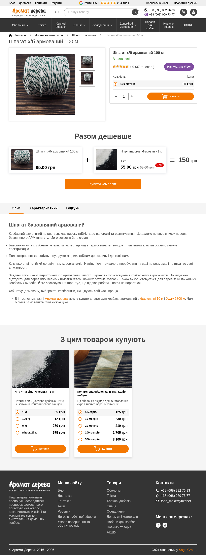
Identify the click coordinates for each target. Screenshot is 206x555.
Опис (16, 211)
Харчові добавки (61, 25)
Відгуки (73, 211)
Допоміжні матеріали (129, 25)
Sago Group (187, 549)
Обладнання (103, 25)
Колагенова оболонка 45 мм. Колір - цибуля (102, 393)
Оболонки (21, 25)
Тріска (42, 25)
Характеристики (44, 211)
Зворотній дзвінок (185, 3)
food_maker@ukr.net (173, 500)
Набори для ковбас (150, 25)
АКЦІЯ (187, 25)
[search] (135, 12)
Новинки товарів (168, 25)
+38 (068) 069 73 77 (159, 14)
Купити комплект (103, 187)
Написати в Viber (157, 3)
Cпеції (79, 25)
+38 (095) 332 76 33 (159, 10)
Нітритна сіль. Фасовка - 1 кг (35, 391)
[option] (45, 85)
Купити (170, 97)
